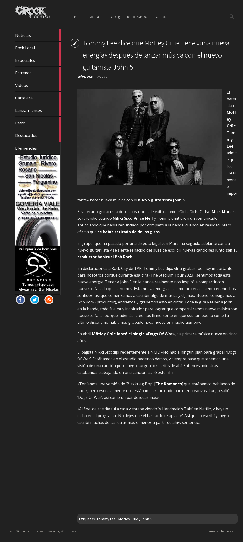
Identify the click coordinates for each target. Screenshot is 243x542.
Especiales (38, 60)
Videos (38, 85)
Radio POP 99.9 (138, 16)
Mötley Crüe (128, 518)
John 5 (146, 518)
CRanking (113, 16)
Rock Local (38, 48)
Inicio (78, 16)
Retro (38, 123)
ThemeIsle (226, 531)
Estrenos (38, 73)
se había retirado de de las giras (129, 231)
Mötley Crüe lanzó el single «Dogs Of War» (133, 333)
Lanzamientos (38, 110)
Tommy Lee (106, 518)
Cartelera (38, 98)
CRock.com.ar (29, 531)
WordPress (68, 531)
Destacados (38, 135)
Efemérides (26, 148)
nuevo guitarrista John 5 (161, 200)
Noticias (38, 35)
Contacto (162, 16)
